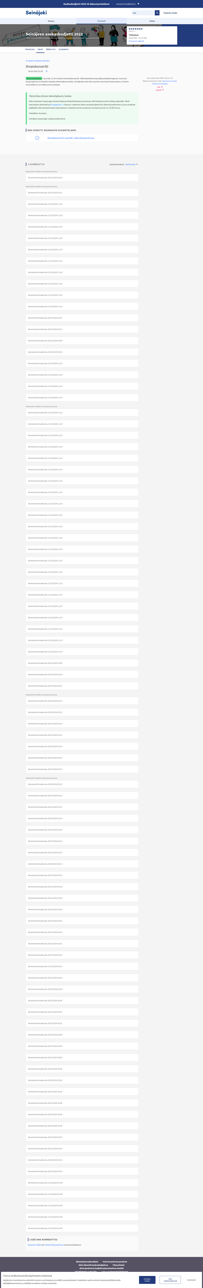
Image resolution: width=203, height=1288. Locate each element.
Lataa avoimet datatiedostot (114, 1271)
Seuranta (63, 49)
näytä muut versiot (169, 81)
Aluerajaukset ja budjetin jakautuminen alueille (101, 1268)
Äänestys (51, 49)
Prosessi (30, 49)
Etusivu (51, 21)
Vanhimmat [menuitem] (130, 164)
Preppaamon (57, 104)
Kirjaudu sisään (170, 13)
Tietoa (152, 21)
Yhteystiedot (118, 1265)
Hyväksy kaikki (147, 1280)
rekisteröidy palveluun (54, 1244)
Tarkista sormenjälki (160, 84)
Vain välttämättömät (170, 1280)
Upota (160, 90)
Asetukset (191, 1280)
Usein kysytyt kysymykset (115, 1261)
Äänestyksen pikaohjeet (87, 1261)
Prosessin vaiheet (136, 41)
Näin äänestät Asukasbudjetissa (93, 1265)
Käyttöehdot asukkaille (86, 1271)
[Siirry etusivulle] (37, 13)
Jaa (160, 87)
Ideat (40, 49)
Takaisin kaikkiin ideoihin (38, 60)
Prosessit (101, 21)
